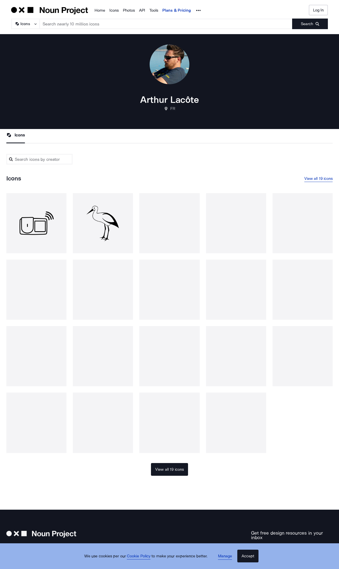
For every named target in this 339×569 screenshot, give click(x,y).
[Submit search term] (310, 24)
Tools (153, 10)
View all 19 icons (318, 178)
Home (100, 10)
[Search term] (166, 24)
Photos (129, 10)
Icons (114, 10)
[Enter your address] (275, 546)
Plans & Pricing (176, 10)
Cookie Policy (141, 559)
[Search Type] (25, 24)
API (142, 10)
